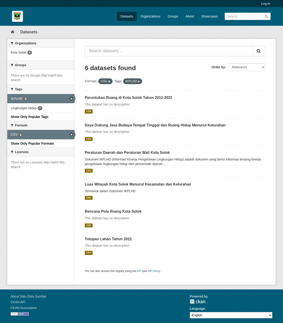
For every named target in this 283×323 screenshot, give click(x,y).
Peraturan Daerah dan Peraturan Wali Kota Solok (127, 152)
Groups (173, 16)
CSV (88, 111)
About (190, 16)
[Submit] (266, 16)
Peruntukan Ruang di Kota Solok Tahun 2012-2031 (128, 98)
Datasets (126, 16)
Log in (265, 3)
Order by (218, 67)
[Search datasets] (248, 16)
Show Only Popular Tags (29, 117)
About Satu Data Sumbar (28, 296)
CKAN (197, 301)
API (139, 271)
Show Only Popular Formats (32, 143)
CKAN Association (24, 308)
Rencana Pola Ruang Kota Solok (113, 211)
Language (197, 308)
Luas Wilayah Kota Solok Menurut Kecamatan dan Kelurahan (138, 184)
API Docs (153, 271)
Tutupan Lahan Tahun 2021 (108, 239)
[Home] (12, 32)
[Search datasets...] (169, 51)
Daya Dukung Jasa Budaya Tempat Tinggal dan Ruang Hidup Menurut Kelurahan (155, 125)
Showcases (209, 16)
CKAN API (18, 302)
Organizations (150, 16)
